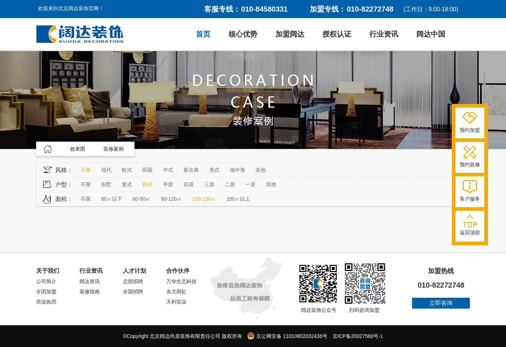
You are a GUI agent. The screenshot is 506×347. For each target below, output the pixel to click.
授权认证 (336, 34)
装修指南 (90, 291)
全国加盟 (46, 291)
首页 (203, 34)
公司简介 (46, 281)
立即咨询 (441, 303)
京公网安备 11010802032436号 (287, 335)
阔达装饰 (80, 34)
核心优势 (242, 34)
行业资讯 (383, 34)
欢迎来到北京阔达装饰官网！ (71, 8)
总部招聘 (133, 281)
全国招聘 (133, 291)
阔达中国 (430, 34)
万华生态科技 (181, 281)
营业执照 (46, 302)
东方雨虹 (176, 291)
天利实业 (176, 302)
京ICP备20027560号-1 (358, 336)
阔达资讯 (90, 281)
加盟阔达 (289, 34)
